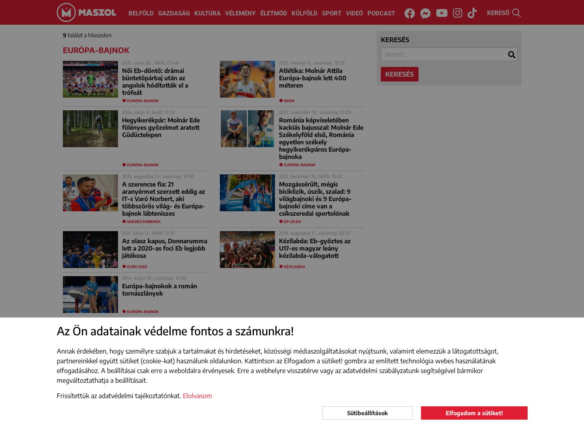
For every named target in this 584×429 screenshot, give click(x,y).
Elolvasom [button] (197, 396)
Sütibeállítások (367, 413)
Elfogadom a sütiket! (474, 413)
